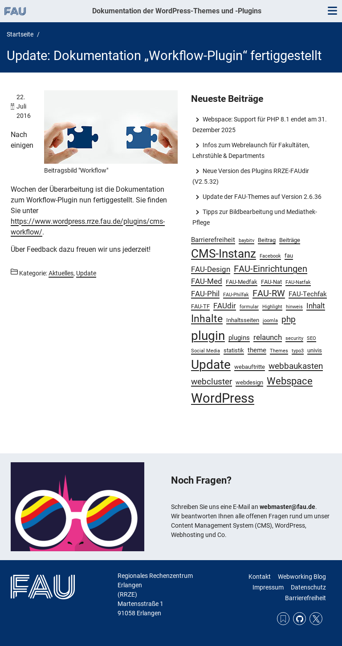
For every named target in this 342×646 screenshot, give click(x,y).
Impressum (268, 587)
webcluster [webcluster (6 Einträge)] (211, 382)
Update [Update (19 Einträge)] (211, 364)
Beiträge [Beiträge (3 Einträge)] (289, 240)
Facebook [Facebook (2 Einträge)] (270, 256)
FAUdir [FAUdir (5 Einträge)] (224, 305)
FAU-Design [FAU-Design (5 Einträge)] (210, 269)
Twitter (315, 618)
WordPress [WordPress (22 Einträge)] (222, 398)
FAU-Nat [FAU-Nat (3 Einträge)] (271, 282)
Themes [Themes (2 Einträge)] (279, 351)
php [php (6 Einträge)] (288, 319)
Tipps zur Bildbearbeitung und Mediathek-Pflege (254, 217)
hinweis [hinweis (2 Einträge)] (294, 307)
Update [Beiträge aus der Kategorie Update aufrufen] (86, 273)
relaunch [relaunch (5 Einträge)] (267, 337)
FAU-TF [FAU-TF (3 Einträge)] (200, 306)
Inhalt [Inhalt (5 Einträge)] (315, 305)
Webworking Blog (302, 576)
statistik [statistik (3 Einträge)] (234, 350)
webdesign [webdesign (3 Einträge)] (249, 382)
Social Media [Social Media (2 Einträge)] (205, 351)
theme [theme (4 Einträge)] (257, 350)
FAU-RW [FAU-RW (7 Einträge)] (268, 293)
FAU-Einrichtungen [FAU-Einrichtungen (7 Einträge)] (270, 269)
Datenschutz (308, 587)
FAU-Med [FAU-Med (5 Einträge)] (206, 281)
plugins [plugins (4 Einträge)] (239, 338)
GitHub (299, 618)
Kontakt (259, 576)
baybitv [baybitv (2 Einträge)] (246, 240)
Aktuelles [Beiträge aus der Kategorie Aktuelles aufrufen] (61, 273)
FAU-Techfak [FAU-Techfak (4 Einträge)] (308, 294)
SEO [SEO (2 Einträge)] (311, 338)
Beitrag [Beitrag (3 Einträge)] (267, 240)
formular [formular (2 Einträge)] (249, 307)
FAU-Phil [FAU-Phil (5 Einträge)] (205, 293)
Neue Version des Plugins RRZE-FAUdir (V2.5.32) (250, 176)
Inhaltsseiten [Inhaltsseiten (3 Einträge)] (242, 320)
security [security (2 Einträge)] (294, 338)
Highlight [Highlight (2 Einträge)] (272, 307)
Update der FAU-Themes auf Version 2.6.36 (262, 196)
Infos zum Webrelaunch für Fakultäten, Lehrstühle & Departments (250, 150)
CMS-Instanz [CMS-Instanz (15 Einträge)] (223, 253)
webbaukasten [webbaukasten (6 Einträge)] (296, 366)
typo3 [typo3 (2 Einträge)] (298, 351)
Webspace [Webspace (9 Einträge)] (290, 381)
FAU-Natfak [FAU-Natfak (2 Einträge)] (298, 282)
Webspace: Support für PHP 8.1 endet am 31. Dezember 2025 (259, 124)
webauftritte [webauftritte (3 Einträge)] (249, 366)
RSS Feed (283, 618)
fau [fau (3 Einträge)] (289, 255)
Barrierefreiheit (305, 598)
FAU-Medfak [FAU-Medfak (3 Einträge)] (241, 282)
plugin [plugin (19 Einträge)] (208, 335)
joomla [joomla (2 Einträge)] (270, 320)
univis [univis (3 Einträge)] (314, 350)
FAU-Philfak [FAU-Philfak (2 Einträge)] (236, 295)
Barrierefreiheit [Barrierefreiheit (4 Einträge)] (213, 240)
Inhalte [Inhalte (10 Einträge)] (207, 319)
